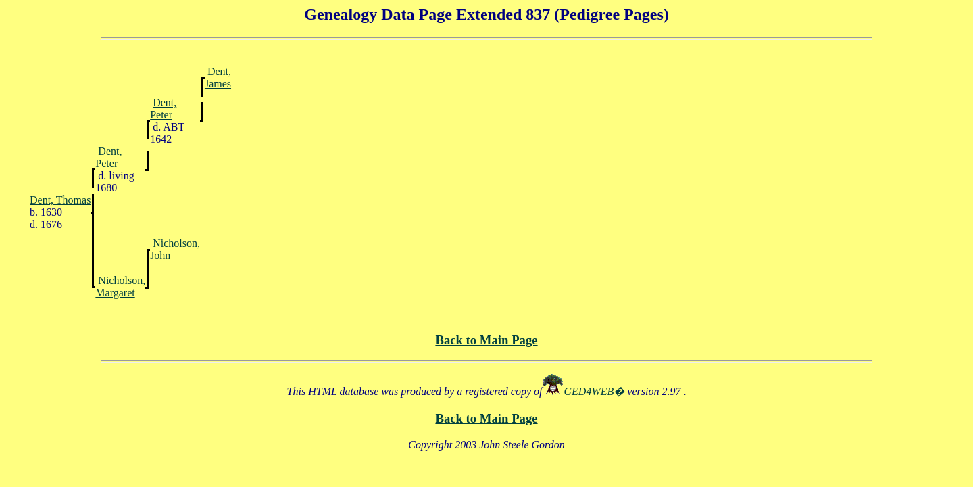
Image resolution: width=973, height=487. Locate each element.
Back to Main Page (486, 340)
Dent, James (218, 77)
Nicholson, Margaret (120, 286)
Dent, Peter (163, 108)
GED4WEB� (596, 391)
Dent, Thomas (60, 200)
